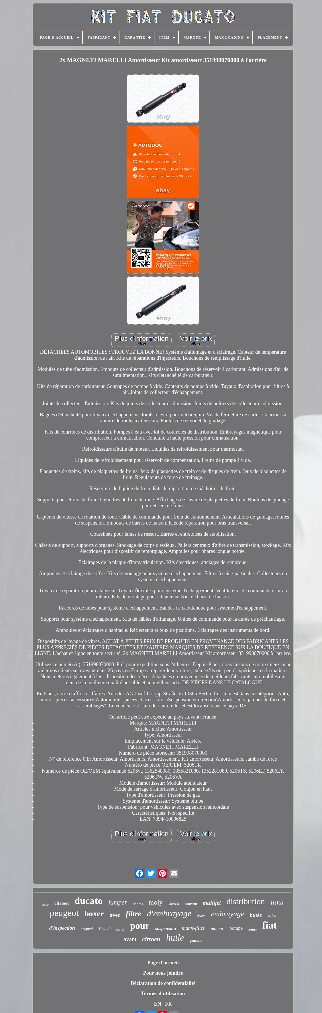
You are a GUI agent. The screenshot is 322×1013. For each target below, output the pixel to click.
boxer (94, 913)
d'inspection (62, 928)
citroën (61, 903)
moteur (217, 928)
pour (140, 926)
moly (156, 902)
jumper (118, 902)
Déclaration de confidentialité (163, 983)
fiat (269, 925)
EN (157, 1004)
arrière (252, 929)
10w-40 (105, 929)
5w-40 (120, 929)
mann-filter (193, 928)
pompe (236, 928)
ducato (88, 900)
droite (201, 916)
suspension (165, 928)
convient (191, 904)
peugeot (64, 913)
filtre (133, 913)
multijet (212, 903)
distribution (246, 901)
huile (175, 938)
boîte (45, 904)
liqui (277, 902)
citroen (151, 939)
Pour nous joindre (163, 973)
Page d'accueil (162, 962)
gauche (196, 940)
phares (138, 904)
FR (168, 1004)
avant (129, 939)
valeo (272, 916)
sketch (173, 903)
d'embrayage (169, 913)
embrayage (227, 914)
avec (115, 915)
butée (256, 915)
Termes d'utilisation (163, 993)
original (87, 929)
